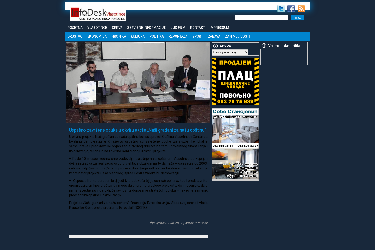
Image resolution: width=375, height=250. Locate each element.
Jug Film (178, 27)
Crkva (117, 27)
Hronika (118, 36)
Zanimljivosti (237, 36)
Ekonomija (97, 36)
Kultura (138, 36)
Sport (197, 36)
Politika (156, 36)
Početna (75, 27)
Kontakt (197, 27)
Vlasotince (97, 27)
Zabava (214, 36)
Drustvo (75, 36)
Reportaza (178, 36)
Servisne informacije (146, 27)
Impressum (219, 27)
